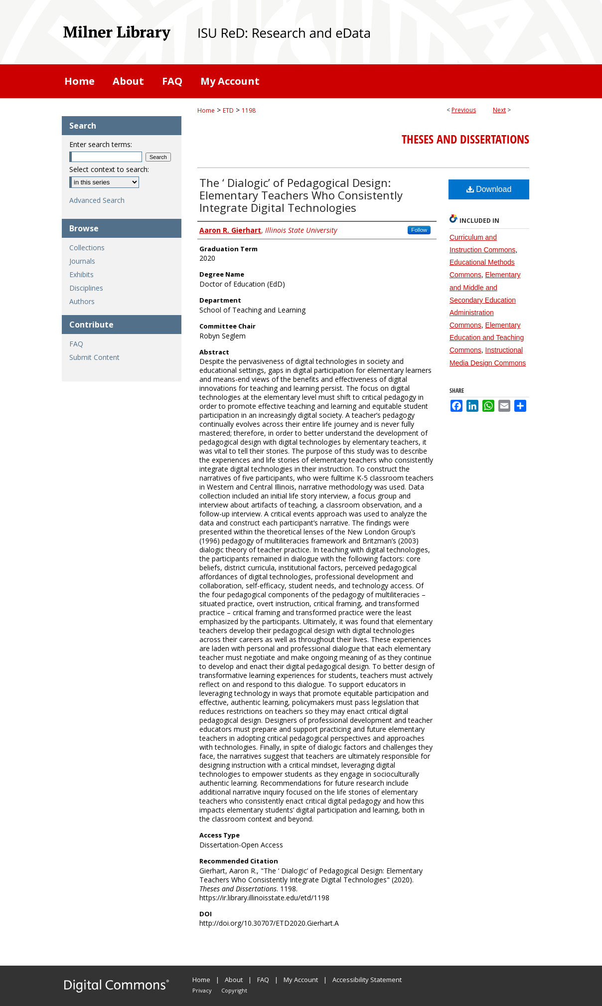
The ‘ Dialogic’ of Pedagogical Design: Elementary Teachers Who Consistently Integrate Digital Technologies (301, 195)
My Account (301, 979)
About (234, 979)
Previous (464, 110)
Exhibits (81, 274)
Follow (419, 230)
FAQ (76, 343)
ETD (228, 110)
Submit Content (94, 357)
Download (489, 189)
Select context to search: (109, 169)
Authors (82, 301)
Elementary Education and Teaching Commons (487, 337)
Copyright (234, 990)
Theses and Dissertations (465, 139)
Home (206, 110)
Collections (87, 247)
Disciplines (86, 288)
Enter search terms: (100, 144)
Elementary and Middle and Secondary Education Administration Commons (485, 300)
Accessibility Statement (367, 979)
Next (499, 110)
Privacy (202, 990)
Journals (82, 261)
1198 (249, 110)
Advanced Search (97, 200)
